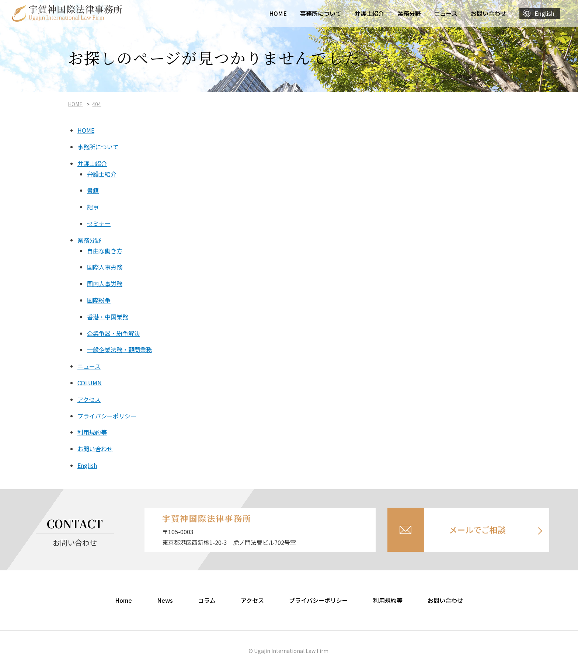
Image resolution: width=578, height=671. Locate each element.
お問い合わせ (488, 13)
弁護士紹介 (369, 13)
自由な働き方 (104, 250)
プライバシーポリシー (106, 415)
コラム (207, 600)
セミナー (99, 223)
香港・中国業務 (107, 316)
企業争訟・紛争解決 (113, 333)
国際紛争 (99, 300)
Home (123, 600)
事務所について (320, 13)
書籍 (93, 190)
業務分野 (409, 13)
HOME (278, 13)
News (165, 600)
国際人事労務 (104, 267)
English (544, 13)
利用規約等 (92, 432)
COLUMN (89, 382)
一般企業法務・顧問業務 (119, 349)
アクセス (89, 399)
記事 (93, 206)
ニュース (445, 13)
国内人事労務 (104, 283)
